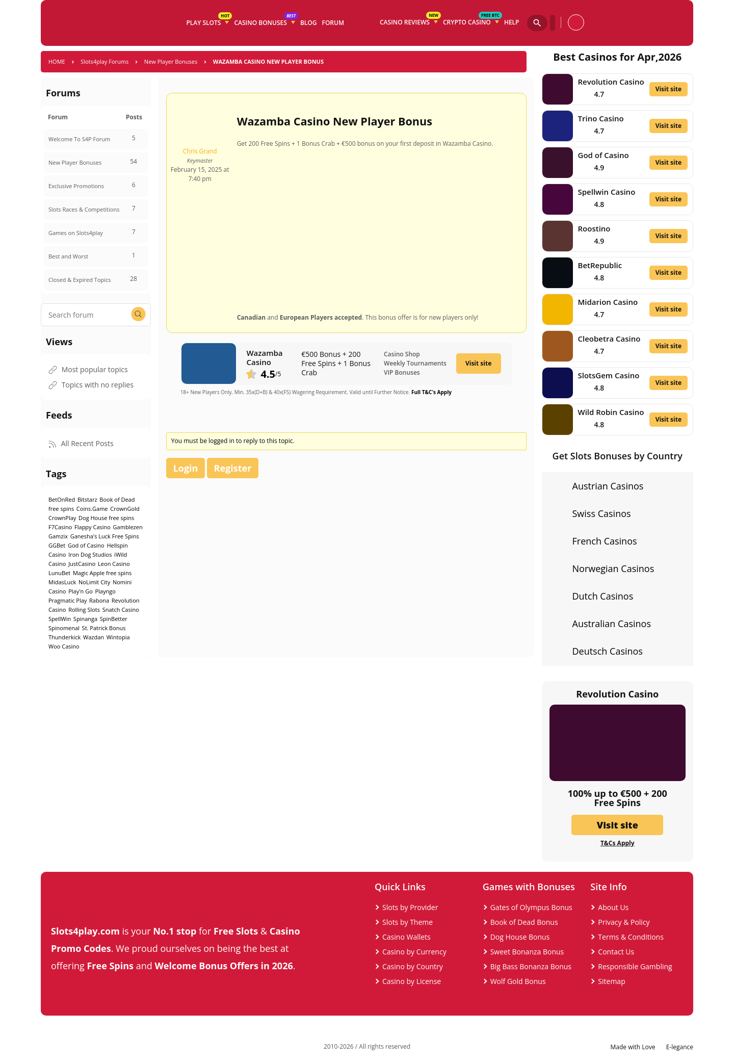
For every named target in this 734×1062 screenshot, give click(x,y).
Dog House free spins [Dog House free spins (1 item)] (106, 518)
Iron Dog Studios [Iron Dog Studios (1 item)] (90, 554)
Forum (333, 22)
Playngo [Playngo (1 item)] (105, 591)
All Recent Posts (81, 443)
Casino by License (411, 981)
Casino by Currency (414, 951)
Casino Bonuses (265, 21)
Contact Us (616, 951)
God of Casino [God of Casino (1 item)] (86, 545)
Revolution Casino (611, 81)
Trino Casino (601, 118)
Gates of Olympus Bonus (531, 907)
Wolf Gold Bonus (518, 981)
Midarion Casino (608, 302)
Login (185, 468)
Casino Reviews (410, 20)
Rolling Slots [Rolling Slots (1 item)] (84, 609)
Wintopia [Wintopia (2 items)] (118, 637)
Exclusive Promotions (76, 186)
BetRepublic (600, 265)
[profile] (576, 22)
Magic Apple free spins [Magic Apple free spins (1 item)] (102, 573)
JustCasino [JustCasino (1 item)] (81, 563)
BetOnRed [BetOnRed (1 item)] (61, 499)
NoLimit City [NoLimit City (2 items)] (94, 582)
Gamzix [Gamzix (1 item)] (58, 536)
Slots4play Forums (104, 61)
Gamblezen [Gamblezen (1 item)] (128, 527)
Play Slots (208, 21)
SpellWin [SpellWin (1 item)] (59, 619)
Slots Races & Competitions (83, 209)
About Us (613, 907)
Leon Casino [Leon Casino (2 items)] (114, 563)
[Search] (537, 23)
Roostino (594, 228)
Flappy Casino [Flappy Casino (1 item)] (92, 527)
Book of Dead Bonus (524, 922)
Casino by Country (412, 966)
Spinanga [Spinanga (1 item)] (85, 619)
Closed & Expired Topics (79, 279)
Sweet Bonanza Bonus (527, 951)
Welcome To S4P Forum (79, 139)
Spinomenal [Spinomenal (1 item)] (64, 628)
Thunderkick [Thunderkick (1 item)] (64, 637)
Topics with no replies (91, 385)
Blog (308, 22)
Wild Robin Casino (611, 412)
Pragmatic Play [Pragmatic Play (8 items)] (67, 600)
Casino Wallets (406, 937)
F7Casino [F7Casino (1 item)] (60, 527)
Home (56, 61)
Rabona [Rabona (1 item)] (99, 600)
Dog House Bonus (520, 937)
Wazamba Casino (264, 357)
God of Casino (603, 155)
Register (233, 468)
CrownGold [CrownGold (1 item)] (124, 508)
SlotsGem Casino (609, 375)
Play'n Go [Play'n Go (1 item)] (80, 591)
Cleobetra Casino (609, 338)
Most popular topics (88, 369)
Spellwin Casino (607, 192)
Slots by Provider (410, 907)
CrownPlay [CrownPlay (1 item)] (62, 518)
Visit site (478, 363)
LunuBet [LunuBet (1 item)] (59, 573)
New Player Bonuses (170, 61)
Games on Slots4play (75, 233)
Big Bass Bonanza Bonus (530, 966)
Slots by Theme (407, 922)
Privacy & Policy (623, 922)
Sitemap (611, 981)
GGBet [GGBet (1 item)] (56, 545)
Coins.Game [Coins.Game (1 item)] (92, 508)
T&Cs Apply (617, 843)
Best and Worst (68, 256)
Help (511, 22)
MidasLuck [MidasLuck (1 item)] (62, 582)
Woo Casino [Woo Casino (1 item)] (64, 646)
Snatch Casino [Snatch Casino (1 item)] (120, 609)
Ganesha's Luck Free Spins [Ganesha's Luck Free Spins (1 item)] (104, 536)
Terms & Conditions (631, 937)
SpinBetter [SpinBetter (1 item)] (113, 619)
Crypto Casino (472, 20)
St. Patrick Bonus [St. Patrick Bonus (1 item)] (104, 628)
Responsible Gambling (635, 966)
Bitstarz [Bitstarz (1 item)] (87, 499)
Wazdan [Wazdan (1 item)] (93, 637)
